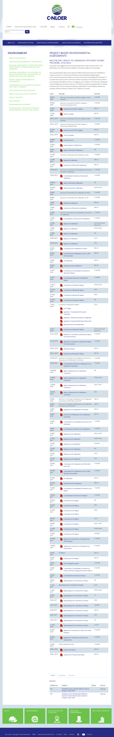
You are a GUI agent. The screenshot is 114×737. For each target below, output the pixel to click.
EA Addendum (68, 261)
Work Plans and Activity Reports (23, 94)
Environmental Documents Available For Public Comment (25, 86)
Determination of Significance (73, 145)
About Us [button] (11, 43)
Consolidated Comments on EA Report (75, 495)
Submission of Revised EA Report (74, 354)
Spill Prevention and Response (22, 90)
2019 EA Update (69, 135)
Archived (71, 675)
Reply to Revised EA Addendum (73, 150)
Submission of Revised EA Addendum (75, 165)
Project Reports (16, 97)
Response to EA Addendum (72, 434)
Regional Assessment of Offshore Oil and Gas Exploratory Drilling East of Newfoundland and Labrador (25, 74)
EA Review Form (69, 140)
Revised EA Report (69, 349)
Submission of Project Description (74, 655)
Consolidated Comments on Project (75, 576)
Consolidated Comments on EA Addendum (77, 429)
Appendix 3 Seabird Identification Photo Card (77, 321)
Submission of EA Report (71, 558)
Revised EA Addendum (71, 160)
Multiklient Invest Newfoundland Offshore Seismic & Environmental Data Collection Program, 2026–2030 (75, 696)
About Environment (17, 58)
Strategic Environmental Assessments (25, 62)
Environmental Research (20, 104)
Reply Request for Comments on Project (76, 581)
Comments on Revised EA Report (74, 285)
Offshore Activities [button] (26, 43)
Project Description (69, 650)
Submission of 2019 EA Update (73, 130)
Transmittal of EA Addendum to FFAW (75, 248)
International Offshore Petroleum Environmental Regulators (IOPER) (24, 109)
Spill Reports (14, 101)
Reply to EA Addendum (71, 224)
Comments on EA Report (71, 500)
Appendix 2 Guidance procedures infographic (78, 317)
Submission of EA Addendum (72, 266)
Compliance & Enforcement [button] (48, 43)
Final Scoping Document (71, 563)
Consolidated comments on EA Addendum (77, 219)
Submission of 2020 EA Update (73, 109)
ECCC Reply (67, 308)
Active (53, 675)
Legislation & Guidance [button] (71, 43)
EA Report (62, 553)
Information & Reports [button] (93, 43)
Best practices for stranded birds (74, 324)
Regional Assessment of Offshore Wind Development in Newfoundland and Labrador (26, 67)
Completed (61, 675)
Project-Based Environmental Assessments (22, 81)
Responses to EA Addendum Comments (76, 409)
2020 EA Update (69, 114)
